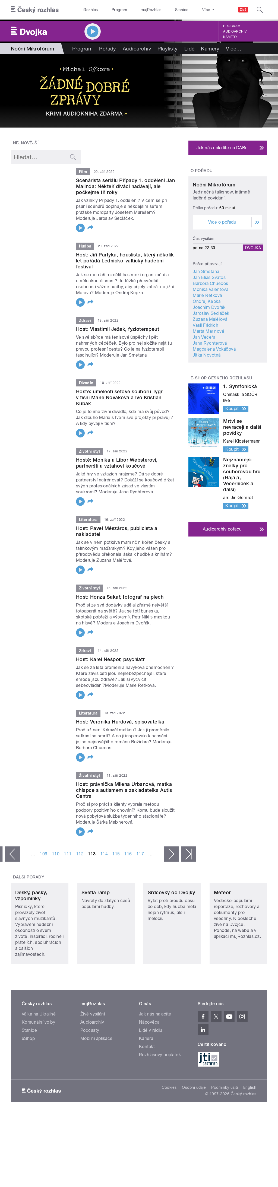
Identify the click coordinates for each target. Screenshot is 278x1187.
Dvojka (253, 287)
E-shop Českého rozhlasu (221, 417)
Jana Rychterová (210, 382)
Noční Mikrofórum (214, 224)
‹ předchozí (12, 854)
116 (128, 853)
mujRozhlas (137, 10)
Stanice (162, 10)
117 (140, 853)
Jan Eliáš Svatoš (209, 316)
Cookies (169, 1115)
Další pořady (29, 877)
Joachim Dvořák (209, 346)
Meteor (222, 920)
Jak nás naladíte (155, 1041)
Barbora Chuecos (210, 322)
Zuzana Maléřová (210, 358)
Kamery (230, 37)
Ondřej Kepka (206, 340)
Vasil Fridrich (205, 364)
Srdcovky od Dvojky (171, 920)
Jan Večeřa (204, 376)
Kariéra (146, 1065)
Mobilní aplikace (96, 1065)
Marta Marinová (208, 370)
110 (55, 853)
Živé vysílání (92, 1041)
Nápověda (149, 1049)
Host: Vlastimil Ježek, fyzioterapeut (117, 329)
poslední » (188, 854)
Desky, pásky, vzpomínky (31, 923)
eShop (28, 1065)
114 (104, 853)
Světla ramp (95, 920)
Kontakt (147, 1074)
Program (111, 10)
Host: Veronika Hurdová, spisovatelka (120, 722)
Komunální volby (38, 1049)
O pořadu (202, 170)
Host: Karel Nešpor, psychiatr (110, 659)
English (249, 1115)
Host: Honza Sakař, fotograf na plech (119, 597)
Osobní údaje (194, 1115)
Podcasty (89, 1057)
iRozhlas (87, 10)
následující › (171, 854)
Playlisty (167, 49)
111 (67, 853)
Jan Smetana (206, 310)
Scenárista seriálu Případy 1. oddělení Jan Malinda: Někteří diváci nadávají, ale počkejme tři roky (125, 186)
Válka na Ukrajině (39, 1041)
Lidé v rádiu (150, 1057)
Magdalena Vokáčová (214, 388)
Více (233, 49)
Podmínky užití (224, 1115)
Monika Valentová (210, 328)
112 (80, 853)
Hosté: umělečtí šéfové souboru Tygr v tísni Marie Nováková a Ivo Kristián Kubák (119, 397)
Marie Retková (207, 334)
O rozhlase (187, 10)
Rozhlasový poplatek (160, 1082)
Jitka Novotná (206, 394)
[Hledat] (259, 10)
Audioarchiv (235, 31)
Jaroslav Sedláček (211, 352)
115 (116, 853)
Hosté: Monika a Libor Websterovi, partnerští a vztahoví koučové (117, 463)
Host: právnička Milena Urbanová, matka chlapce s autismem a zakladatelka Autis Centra (124, 790)
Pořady (107, 49)
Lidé (189, 49)
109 (43, 853)
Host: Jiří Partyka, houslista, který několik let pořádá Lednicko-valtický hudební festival (125, 260)
